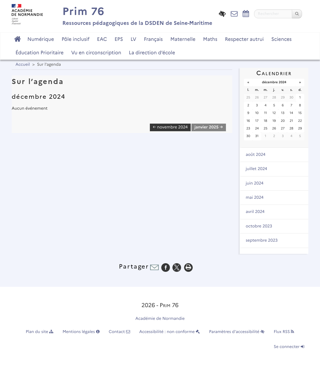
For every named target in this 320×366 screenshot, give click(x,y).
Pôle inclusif (76, 39)
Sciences (281, 39)
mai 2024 (254, 197)
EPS (119, 39)
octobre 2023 (259, 226)
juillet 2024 (256, 169)
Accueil (22, 64)
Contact (119, 331)
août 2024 (255, 154)
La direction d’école (152, 52)
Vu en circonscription (96, 52)
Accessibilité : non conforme (169, 331)
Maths (210, 39)
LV (133, 39)
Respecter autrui (244, 39)
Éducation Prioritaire (39, 52)
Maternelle (182, 39)
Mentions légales (81, 331)
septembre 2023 (262, 240)
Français (153, 39)
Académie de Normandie (160, 318)
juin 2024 (254, 183)
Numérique (40, 39)
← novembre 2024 (170, 127)
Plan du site (40, 331)
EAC (102, 39)
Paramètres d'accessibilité (237, 331)
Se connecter (289, 346)
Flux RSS (284, 331)
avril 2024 (255, 211)
